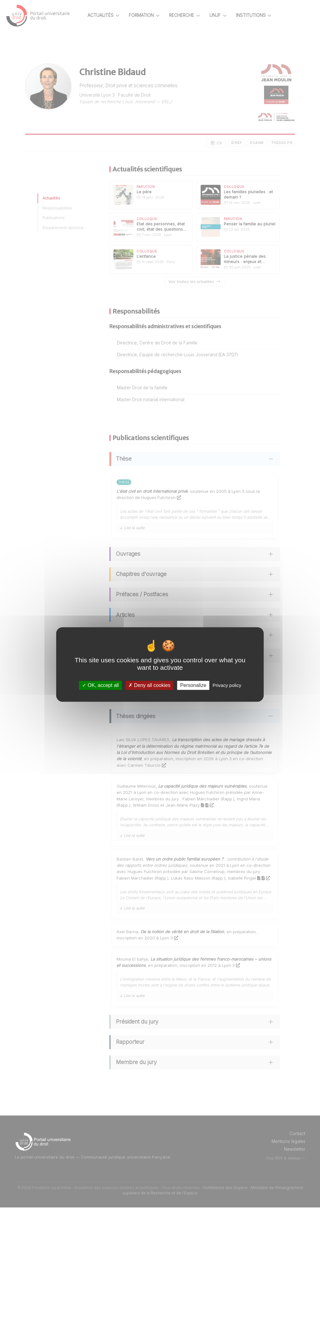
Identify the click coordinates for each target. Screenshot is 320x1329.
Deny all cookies (149, 685)
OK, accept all (100, 685)
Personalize (193, 685)
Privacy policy (226, 685)
